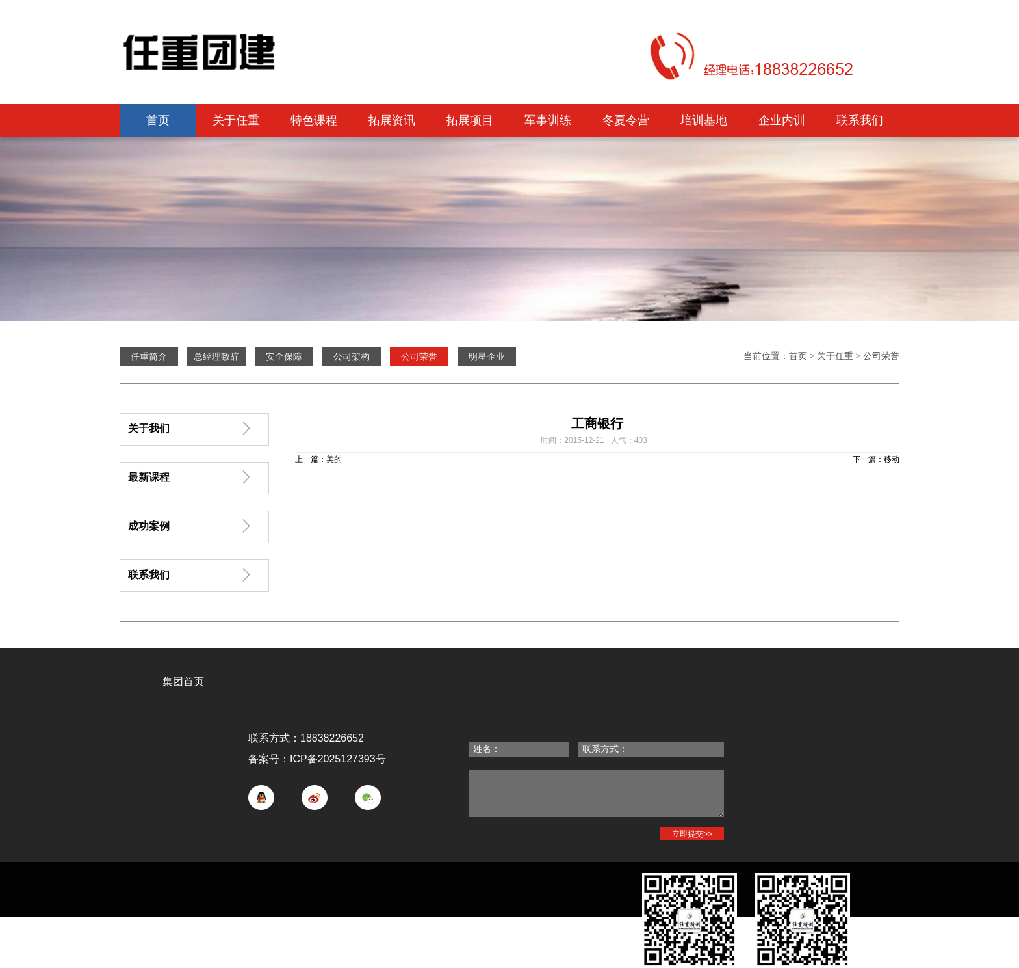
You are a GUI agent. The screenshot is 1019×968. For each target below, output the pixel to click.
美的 (334, 459)
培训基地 (703, 120)
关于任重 (236, 120)
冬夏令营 (625, 120)
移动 (891, 459)
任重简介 (149, 356)
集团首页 (183, 681)
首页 (158, 120)
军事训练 (547, 120)
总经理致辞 (216, 356)
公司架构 (351, 356)
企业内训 (781, 120)
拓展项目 (469, 120)
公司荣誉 (881, 356)
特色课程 (313, 120)
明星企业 (487, 356)
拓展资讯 (391, 120)
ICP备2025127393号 (338, 758)
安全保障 (284, 356)
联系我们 (859, 120)
